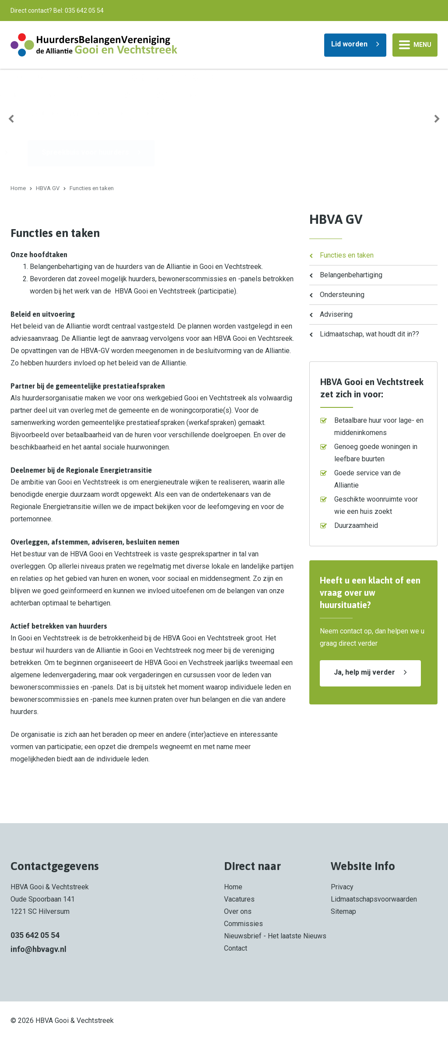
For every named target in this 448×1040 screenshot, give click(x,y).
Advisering (336, 314)
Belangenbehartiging (351, 275)
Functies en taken (347, 255)
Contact (235, 948)
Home (18, 188)
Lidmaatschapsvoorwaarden (374, 899)
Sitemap (343, 911)
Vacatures (239, 899)
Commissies (243, 924)
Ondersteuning (342, 294)
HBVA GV (48, 188)
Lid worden (349, 43)
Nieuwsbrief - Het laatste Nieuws (275, 936)
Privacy (342, 887)
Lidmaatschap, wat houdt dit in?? (369, 334)
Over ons (238, 911)
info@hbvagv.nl (38, 949)
